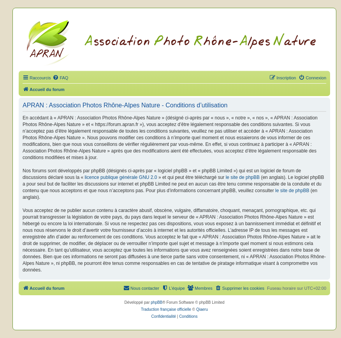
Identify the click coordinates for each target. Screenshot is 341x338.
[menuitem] (60, 77)
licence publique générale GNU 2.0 (120, 177)
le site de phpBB (243, 177)
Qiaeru (202, 309)
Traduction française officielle (166, 309)
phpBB (156, 302)
